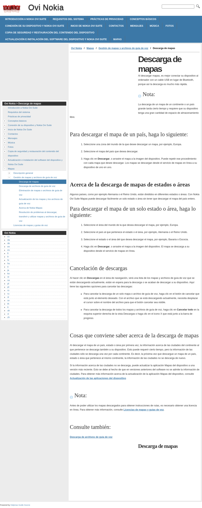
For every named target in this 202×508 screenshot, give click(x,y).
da (8, 240)
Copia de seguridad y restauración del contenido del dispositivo (49, 32)
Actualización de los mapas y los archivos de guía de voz (41, 201)
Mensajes (136, 26)
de (8, 243)
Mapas (117, 39)
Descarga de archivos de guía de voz (91, 437)
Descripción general (23, 173)
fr (8, 256)
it (7, 267)
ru (8, 293)
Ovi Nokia (11, 9)
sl (8, 297)
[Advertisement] (103, 82)
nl (8, 277)
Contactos (116, 26)
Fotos (170, 26)
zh (8, 317)
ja (8, 270)
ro (8, 290)
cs (8, 236)
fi (7, 253)
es (8, 250)
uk (8, 310)
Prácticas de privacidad (106, 19)
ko (8, 273)
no (8, 280)
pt (8, 287)
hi (8, 260)
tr (8, 307)
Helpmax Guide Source (20, 505)
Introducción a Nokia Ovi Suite (25, 19)
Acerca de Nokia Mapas (30, 208)
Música (154, 26)
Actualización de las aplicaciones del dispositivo (98, 378)
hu (8, 263)
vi (8, 314)
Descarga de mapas (29, 182)
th (8, 304)
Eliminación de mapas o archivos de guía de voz (40, 192)
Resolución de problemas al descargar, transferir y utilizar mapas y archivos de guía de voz (42, 216)
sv (8, 300)
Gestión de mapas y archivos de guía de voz (123, 48)
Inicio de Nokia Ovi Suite (86, 26)
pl (8, 283)
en (8, 246)
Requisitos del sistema (68, 19)
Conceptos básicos (143, 19)
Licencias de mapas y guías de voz (143, 409)
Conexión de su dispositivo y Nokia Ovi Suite (34, 26)
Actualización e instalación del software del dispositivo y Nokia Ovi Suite (56, 39)
